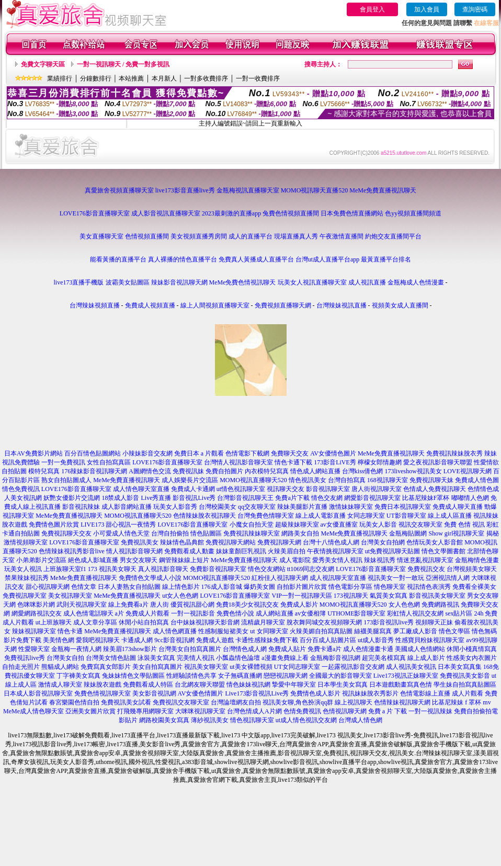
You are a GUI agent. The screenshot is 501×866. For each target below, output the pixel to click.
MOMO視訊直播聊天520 (253, 480)
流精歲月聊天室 (263, 622)
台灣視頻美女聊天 (472, 569)
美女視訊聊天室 (70, 595)
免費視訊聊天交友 (66, 533)
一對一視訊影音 (193, 613)
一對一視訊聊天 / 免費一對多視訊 (123, 64)
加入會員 (426, 9)
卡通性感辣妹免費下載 (266, 640)
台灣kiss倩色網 (362, 471)
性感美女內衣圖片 (472, 658)
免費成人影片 (299, 604)
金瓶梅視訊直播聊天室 (248, 190)
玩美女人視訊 (23, 569)
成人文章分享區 (95, 622)
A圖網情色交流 (150, 471)
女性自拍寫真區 (109, 462)
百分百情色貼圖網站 (92, 453)
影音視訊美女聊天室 (437, 595)
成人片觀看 (467, 693)
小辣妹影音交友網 (147, 453)
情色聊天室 (389, 586)
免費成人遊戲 (215, 640)
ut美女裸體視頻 (251, 666)
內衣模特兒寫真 (267, 471)
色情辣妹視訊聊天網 (402, 702)
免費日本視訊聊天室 (402, 506)
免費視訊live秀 (24, 658)
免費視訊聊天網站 (231, 542)
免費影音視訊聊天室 (218, 569)
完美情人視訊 (195, 658)
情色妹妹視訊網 (248, 684)
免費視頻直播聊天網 (283, 305)
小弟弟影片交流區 (41, 560)
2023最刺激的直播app (231, 213)
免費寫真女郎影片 (106, 666)
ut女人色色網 (180, 595)
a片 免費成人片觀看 (142, 613)
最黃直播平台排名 (386, 259)
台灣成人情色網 (360, 720)
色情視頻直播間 (147, 236)
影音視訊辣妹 (81, 506)
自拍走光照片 (21, 666)
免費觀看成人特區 (148, 684)
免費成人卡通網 (193, 489)
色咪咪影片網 (36, 604)
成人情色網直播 (175, 631)
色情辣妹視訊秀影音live (72, 551)
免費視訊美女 (139, 542)
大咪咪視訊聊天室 (200, 711)
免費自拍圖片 (224, 471)
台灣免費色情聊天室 (265, 515)
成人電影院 (295, 560)
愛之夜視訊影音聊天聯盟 (437, 462)
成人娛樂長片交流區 (190, 480)
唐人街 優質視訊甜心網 (182, 604)
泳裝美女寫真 (156, 658)
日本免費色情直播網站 (352, 213)
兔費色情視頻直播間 (291, 213)
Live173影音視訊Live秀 (257, 693)
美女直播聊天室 (101, 236)
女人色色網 (404, 604)
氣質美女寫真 (388, 595)
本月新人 (164, 78)
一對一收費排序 (258, 78)
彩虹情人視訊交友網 (415, 613)
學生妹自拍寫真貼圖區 (465, 684)
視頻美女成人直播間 (400, 305)
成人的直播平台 (250, 236)
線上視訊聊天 (353, 702)
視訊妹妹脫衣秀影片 (370, 693)
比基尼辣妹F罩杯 (426, 498)
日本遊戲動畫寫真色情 (400, 684)
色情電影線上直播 (425, 693)
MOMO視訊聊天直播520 (314, 190)
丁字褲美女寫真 (78, 675)
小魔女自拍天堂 (252, 524)
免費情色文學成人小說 (150, 578)
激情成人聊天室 (60, 684)
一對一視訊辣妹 (430, 711)
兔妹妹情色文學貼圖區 (133, 675)
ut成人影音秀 (376, 640)
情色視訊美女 (307, 480)
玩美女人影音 (378, 524)
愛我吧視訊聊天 (98, 640)
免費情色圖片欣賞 (54, 524)
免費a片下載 (292, 498)
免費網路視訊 (440, 604)
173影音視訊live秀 (388, 622)
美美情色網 (58, 640)
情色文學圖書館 (443, 551)
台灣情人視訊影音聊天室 (238, 462)
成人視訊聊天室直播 (338, 578)
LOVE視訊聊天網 (467, 471)
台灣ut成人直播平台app (327, 259)
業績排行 (59, 78)
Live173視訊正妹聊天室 (405, 675)
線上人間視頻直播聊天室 (214, 305)
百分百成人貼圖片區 (328, 640)
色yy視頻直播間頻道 (413, 213)
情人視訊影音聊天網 (134, 551)
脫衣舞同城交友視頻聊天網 (324, 622)
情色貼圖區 (206, 533)
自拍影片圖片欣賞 (302, 586)
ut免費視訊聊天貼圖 (392, 551)
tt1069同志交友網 (311, 569)
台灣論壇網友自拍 (236, 702)
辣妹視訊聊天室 (34, 631)
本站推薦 (131, 78)
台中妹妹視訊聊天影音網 (205, 622)
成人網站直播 (274, 613)
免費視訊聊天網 (279, 542)
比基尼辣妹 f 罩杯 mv (461, 702)
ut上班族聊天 (54, 622)
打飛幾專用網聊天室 (145, 711)
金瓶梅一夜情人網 (76, 649)
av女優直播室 (339, 524)
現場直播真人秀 (296, 236)
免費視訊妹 (188, 471)
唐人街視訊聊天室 (376, 489)
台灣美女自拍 (65, 658)
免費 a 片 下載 (387, 711)
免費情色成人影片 (315, 693)
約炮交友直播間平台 (393, 236)
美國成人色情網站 (420, 649)
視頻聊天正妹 (434, 622)
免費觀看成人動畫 (189, 551)
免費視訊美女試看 (126, 702)
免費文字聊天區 (43, 64)
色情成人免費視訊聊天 (434, 489)
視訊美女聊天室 (206, 666)
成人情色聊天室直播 (141, 489)
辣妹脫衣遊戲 (102, 684)
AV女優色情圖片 (201, 693)
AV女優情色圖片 (333, 453)
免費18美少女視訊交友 (247, 604)
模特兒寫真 (44, 471)
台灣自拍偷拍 (170, 533)
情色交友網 (327, 498)
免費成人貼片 (287, 649)
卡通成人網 (137, 640)
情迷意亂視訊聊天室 (425, 560)
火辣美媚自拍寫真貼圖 (321, 631)
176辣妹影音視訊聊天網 (94, 471)
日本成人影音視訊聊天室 (38, 693)
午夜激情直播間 (341, 236)
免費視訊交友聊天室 (181, 702)
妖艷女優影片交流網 (71, 498)
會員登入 (372, 9)
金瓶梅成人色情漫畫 (416, 282)
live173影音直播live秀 (185, 190)
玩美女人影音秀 (175, 506)
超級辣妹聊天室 (297, 524)
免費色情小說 (235, 613)
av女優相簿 (310, 613)
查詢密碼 (474, 9)
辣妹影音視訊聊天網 (179, 282)
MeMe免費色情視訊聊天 (242, 282)
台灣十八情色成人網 (331, 542)
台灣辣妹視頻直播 (95, 305)
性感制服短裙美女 (223, 631)
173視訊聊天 (351, 595)
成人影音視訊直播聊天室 (165, 213)
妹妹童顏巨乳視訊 (241, 551)
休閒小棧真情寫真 (472, 649)
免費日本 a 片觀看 (199, 453)
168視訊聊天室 (387, 480)
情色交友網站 (267, 569)
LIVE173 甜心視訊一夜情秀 (118, 524)
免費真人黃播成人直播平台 (256, 259)
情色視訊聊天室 (252, 720)
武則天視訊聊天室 (81, 604)
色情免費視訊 (302, 711)
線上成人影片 (426, 658)
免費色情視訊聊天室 (102, 693)
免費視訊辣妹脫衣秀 (454, 453)
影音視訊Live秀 (194, 498)
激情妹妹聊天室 (351, 506)
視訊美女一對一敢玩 (396, 578)
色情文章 (83, 586)
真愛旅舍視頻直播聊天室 (119, 190)
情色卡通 (70, 631)
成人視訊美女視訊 (411, 666)
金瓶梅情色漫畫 (477, 560)
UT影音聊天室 (406, 515)
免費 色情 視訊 (464, 524)
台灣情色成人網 (245, 649)
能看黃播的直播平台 (118, 259)
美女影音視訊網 (154, 693)
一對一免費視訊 (63, 462)
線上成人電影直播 (320, 515)
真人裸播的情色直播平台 (182, 259)
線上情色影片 (181, 586)
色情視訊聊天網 (345, 711)
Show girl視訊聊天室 (456, 533)
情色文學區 (454, 631)
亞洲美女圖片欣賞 (90, 711)
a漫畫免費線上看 (284, 658)
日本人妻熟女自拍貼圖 (129, 586)
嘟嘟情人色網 (470, 498)
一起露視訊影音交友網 (353, 666)
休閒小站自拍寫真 (144, 622)
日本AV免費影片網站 (33, 453)
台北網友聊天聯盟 (200, 684)
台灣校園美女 (217, 506)
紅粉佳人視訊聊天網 (280, 578)
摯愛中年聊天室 (294, 684)
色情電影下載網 (247, 453)
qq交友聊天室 (257, 506)
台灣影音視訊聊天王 (245, 498)
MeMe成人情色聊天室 (33, 711)
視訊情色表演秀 (429, 586)
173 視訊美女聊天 (112, 569)
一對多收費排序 (206, 78)
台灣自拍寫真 (347, 480)
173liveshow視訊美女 (413, 471)
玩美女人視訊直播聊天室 (312, 282)
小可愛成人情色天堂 (121, 533)
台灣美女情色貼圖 (111, 658)
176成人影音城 (221, 586)
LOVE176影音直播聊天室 (95, 213)
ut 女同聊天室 (269, 631)
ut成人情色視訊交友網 (306, 720)
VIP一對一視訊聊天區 (302, 595)
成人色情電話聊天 (88, 613)
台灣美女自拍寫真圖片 (189, 649)
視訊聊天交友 (285, 489)
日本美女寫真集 (460, 666)
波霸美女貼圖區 (128, 282)
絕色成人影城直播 (93, 560)
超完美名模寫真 (384, 658)
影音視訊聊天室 (328, 489)
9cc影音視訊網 (174, 640)
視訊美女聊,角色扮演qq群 (298, 702)
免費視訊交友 (426, 569)
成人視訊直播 (367, 282)
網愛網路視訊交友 (37, 613)
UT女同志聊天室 (297, 666)
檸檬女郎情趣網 (380, 462)
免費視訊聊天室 (25, 595)
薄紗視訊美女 (210, 720)
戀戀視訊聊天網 (286, 675)
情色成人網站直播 (315, 471)
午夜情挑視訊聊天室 (335, 551)
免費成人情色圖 (477, 480)
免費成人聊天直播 (457, 506)
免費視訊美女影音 (465, 675)
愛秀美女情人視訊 (337, 560)
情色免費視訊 (21, 489)
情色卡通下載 (293, 462)
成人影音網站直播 (126, 506)
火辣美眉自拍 (286, 551)
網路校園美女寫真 (164, 720)
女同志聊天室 (366, 515)
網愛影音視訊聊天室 (372, 498)
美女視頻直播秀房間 (198, 236)
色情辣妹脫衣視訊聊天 (204, 515)
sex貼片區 (458, 613)
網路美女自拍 (300, 533)
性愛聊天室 (34, 649)
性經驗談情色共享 (191, 675)
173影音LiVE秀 (335, 462)
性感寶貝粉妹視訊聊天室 (429, 640)
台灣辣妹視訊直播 (341, 305)
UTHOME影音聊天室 (356, 613)
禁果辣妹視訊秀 (27, 578)
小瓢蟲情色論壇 (238, 658)
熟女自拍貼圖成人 (66, 480)
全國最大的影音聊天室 (340, 675)
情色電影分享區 (350, 586)
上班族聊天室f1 (64, 569)
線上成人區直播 (450, 515)
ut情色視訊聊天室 (241, 489)
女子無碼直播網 (240, 675)
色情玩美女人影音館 (434, 542)
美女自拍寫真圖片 (157, 666)
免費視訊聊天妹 (431, 480)
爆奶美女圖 (259, 586)
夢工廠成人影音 (415, 631)
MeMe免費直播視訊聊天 (382, 190)
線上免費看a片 (128, 604)
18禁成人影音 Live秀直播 (136, 498)
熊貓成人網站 (60, 666)
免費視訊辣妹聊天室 (251, 533)
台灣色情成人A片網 (254, 711)
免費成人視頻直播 (150, 305)
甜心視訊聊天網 (48, 586)
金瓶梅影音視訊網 (335, 658)
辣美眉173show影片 (130, 649)
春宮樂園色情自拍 (74, 702)
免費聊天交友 (290, 453)
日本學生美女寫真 (342, 684)
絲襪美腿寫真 (373, 631)
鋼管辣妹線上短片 (184, 560)
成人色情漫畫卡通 (368, 649)
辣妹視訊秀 (379, 560)
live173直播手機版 (79, 282)
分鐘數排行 (95, 78)
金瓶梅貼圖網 (408, 533)
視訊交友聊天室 (420, 524)
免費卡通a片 (324, 649)
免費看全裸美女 (474, 586)
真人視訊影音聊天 (163, 569)
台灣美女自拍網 (383, 542)
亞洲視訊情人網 (448, 578)
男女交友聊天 (138, 560)
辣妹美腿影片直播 (302, 506)
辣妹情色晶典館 (182, 542)
